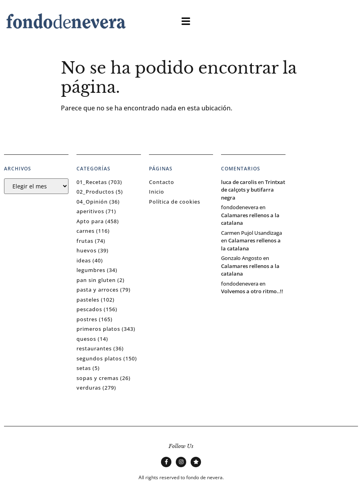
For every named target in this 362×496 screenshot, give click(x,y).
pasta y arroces (97, 289)
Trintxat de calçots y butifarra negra (253, 189)
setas (83, 368)
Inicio (156, 191)
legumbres (90, 270)
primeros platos (98, 328)
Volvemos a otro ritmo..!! (252, 291)
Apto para (90, 221)
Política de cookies (174, 201)
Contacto (161, 182)
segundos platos (99, 358)
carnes (85, 230)
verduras (88, 387)
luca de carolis (239, 182)
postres (86, 319)
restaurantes (94, 348)
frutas (84, 240)
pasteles (87, 299)
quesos (86, 338)
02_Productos (95, 191)
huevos (86, 250)
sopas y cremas (97, 378)
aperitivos (90, 211)
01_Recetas (91, 182)
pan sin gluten (96, 280)
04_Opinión (92, 201)
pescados (89, 309)
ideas (83, 260)
